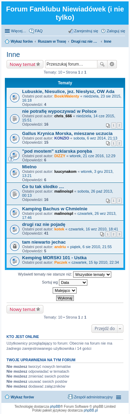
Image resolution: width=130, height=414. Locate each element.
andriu (60, 247)
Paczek (60, 262)
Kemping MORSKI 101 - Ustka (54, 257)
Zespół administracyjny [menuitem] (93, 397)
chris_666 (63, 116)
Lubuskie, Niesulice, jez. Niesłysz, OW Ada (68, 91)
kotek (59, 229)
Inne (13, 54)
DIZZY (60, 156)
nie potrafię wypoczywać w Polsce (59, 111)
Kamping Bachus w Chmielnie (54, 208)
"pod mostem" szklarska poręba (57, 151)
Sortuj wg (64, 282)
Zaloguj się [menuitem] (116, 31)
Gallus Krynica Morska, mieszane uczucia (67, 133)
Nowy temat (22, 64)
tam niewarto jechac (44, 242)
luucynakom (65, 171)
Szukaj (102, 64)
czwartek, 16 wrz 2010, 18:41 (93, 229)
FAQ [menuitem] (39, 31)
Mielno (29, 166)
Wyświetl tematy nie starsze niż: (64, 274)
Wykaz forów (22, 397)
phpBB (55, 406)
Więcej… (18, 31)
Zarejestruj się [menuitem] (86, 31)
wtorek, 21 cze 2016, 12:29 (92, 156)
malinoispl (63, 191)
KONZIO (61, 138)
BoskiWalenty (66, 96)
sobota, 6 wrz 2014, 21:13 (95, 138)
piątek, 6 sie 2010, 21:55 (91, 247)
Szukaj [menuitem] (122, 42)
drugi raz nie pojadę (44, 224)
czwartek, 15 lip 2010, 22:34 (95, 262)
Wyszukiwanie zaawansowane (112, 64)
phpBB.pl (91, 410)
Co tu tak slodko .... (43, 186)
